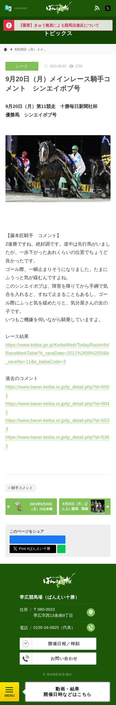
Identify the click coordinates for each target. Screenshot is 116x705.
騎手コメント (22, 488)
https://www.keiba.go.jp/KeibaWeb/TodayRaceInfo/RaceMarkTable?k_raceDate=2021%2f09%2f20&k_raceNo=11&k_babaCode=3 (57, 353)
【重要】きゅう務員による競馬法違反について (59, 25)
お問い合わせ (49, 659)
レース (22, 66)
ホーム (5, 49)
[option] (58, 25)
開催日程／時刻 (50, 644)
